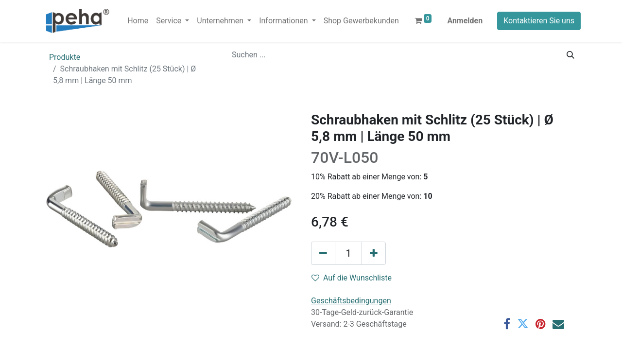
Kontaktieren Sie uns (538, 20)
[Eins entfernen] (323, 253)
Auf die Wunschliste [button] (351, 277)
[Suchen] (570, 55)
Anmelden (465, 20)
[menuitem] (137, 21)
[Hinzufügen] (374, 253)
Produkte (64, 57)
